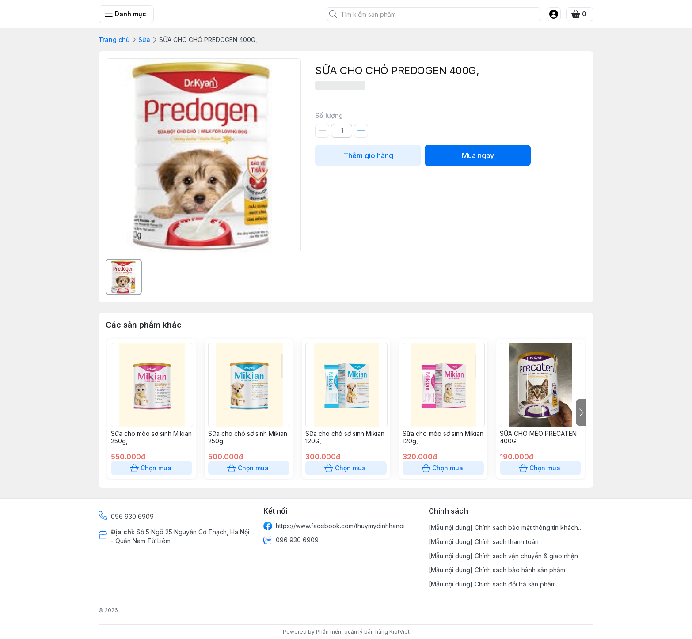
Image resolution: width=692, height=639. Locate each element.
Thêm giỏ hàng (368, 155)
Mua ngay (478, 155)
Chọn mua (151, 468)
